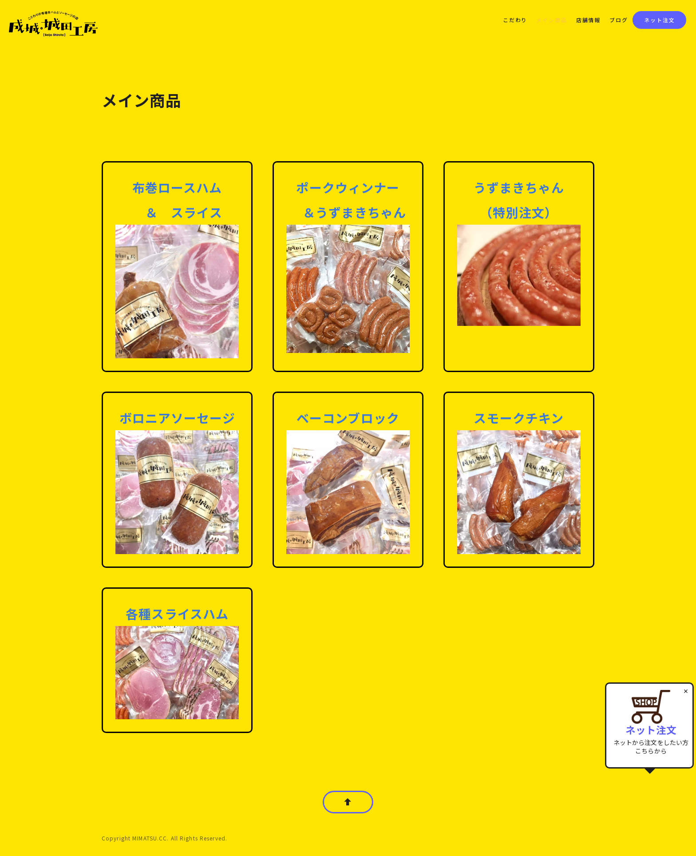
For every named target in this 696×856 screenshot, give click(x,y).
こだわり (515, 20)
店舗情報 (588, 20)
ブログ (618, 20)
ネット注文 (659, 20)
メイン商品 (551, 20)
